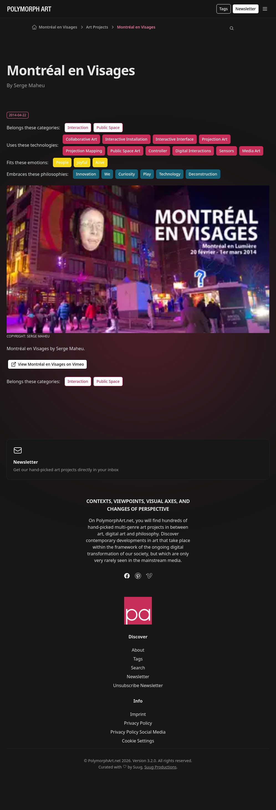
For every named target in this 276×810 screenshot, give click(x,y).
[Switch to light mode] (240, 28)
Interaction (78, 127)
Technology (169, 174)
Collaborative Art (81, 139)
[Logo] (29, 9)
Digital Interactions (193, 150)
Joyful (82, 162)
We (107, 174)
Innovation (86, 174)
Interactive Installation (126, 139)
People (62, 162)
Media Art (251, 150)
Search (138, 668)
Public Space (107, 127)
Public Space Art (125, 150)
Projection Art (215, 139)
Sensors (226, 150)
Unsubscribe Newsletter (138, 685)
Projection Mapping (84, 150)
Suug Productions (160, 767)
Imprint (138, 714)
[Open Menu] (264, 8)
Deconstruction (203, 174)
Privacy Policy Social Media (137, 732)
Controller (158, 150)
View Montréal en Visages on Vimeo (47, 364)
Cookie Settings (138, 741)
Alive (100, 162)
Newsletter (138, 677)
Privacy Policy (138, 723)
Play (147, 174)
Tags (138, 659)
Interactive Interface (175, 139)
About (138, 650)
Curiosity (126, 174)
